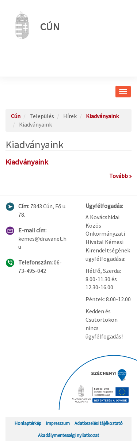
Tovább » (120, 175)
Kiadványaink (102, 116)
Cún (35, 25)
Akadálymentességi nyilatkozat (68, 435)
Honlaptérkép (28, 423)
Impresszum (58, 423)
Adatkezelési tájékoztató (99, 423)
